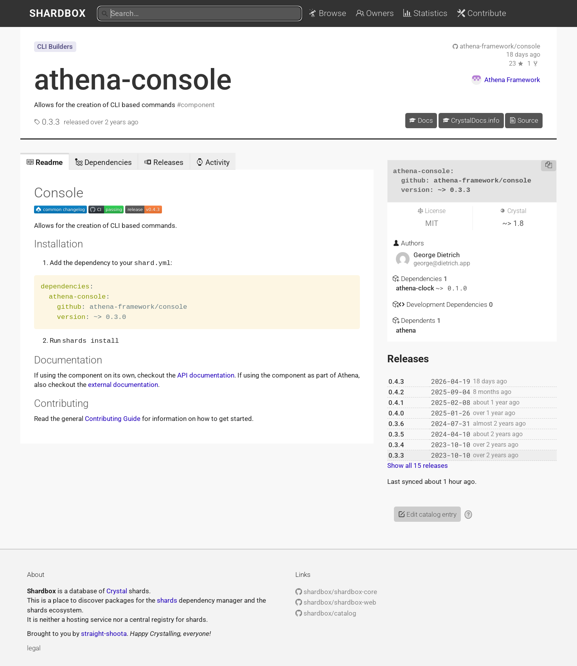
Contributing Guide (112, 418)
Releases (163, 162)
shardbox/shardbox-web (335, 602)
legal (34, 648)
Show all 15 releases (417, 465)
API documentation (205, 374)
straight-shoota (104, 633)
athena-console (133, 80)
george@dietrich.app (441, 263)
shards (167, 600)
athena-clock (416, 288)
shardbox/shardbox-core (336, 592)
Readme (44, 162)
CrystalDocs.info (471, 120)
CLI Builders (55, 46)
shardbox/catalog (325, 613)
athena (406, 330)
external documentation (123, 384)
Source (523, 120)
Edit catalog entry (427, 514)
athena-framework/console (496, 46)
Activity (213, 162)
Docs (421, 120)
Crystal (116, 591)
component (198, 105)
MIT (431, 223)
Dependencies (103, 162)
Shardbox (57, 13)
